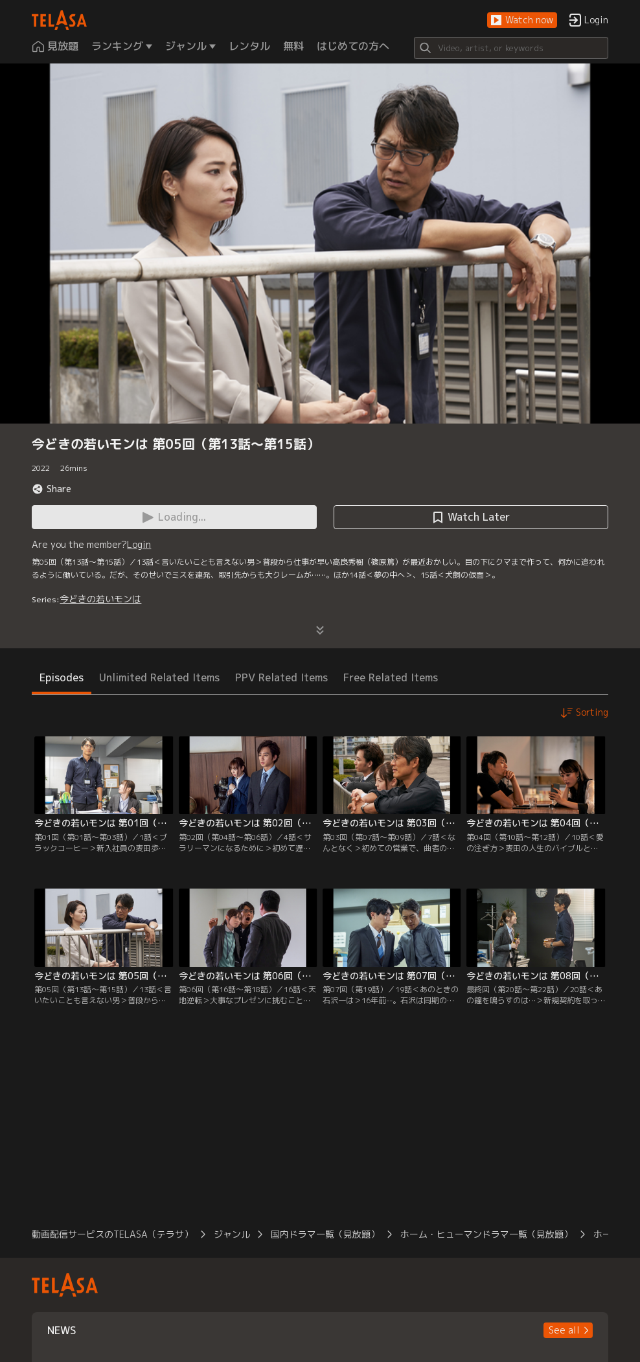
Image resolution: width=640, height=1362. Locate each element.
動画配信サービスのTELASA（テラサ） (112, 1234)
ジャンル (232, 1234)
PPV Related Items (281, 677)
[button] (522, 20)
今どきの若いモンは (100, 599)
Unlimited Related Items (159, 677)
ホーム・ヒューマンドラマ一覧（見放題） (486, 1234)
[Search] (511, 48)
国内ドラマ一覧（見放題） (325, 1234)
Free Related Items (390, 677)
